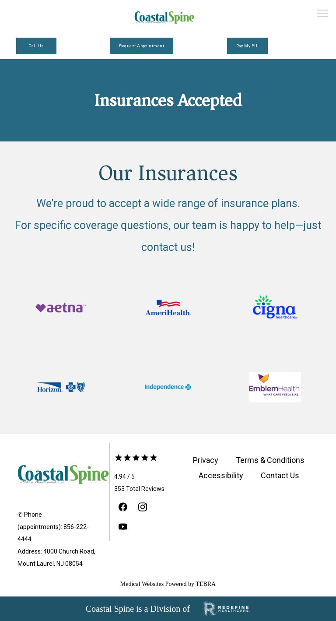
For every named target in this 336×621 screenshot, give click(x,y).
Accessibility (221, 475)
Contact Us (280, 475)
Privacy (205, 460)
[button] (323, 14)
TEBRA (206, 584)
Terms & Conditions (270, 460)
